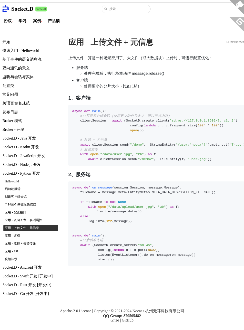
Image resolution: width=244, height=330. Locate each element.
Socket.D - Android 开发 (22, 267)
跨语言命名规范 (16, 103)
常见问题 (10, 94)
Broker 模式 (12, 121)
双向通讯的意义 (16, 68)
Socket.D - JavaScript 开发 (23, 156)
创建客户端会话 (16, 196)
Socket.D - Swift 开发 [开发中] (27, 276)
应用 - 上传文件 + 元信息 (22, 228)
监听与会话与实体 (18, 77)
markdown (234, 42)
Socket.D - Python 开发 (21, 173)
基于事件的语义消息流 (21, 59)
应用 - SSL (12, 251)
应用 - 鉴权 (12, 235)
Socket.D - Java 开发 (19, 138)
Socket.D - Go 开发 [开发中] (25, 294)
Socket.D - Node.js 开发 (21, 164)
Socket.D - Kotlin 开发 (20, 147)
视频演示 (11, 259)
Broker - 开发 (13, 129)
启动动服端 (12, 189)
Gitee (115, 320)
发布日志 (10, 112)
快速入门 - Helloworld (20, 50)
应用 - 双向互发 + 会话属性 (23, 220)
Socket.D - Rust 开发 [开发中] (26, 285)
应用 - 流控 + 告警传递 (20, 243)
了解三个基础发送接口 (20, 204)
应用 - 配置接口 (15, 212)
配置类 (8, 86)
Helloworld (12, 181)
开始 (6, 42)
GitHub (127, 320)
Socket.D (22, 9)
